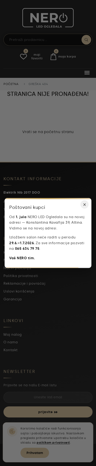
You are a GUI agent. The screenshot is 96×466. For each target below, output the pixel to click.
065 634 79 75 (27, 249)
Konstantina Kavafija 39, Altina (54, 222)
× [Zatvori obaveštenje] (84, 204)
